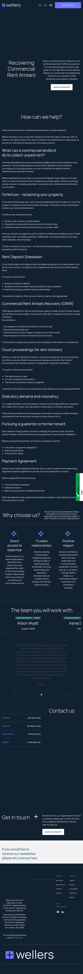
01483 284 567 (33, 742)
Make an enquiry (53, 832)
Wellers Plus (60, 885)
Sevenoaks (73, 893)
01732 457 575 (33, 734)
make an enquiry (61, 87)
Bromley (72, 885)
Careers (59, 889)
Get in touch (67, 5)
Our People (59, 880)
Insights (59, 893)
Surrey (71, 897)
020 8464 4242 (32, 726)
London (71, 880)
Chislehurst (73, 889)
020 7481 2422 (33, 718)
